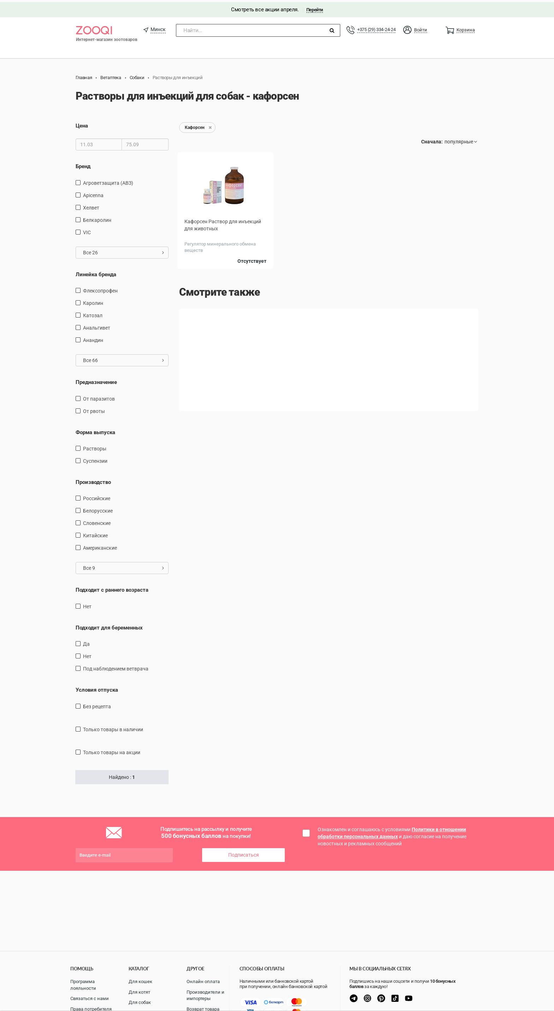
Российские (96, 496)
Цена (82, 123)
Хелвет (91, 205)
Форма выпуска (95, 430)
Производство (93, 480)
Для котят (139, 992)
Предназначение (96, 380)
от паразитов (99, 396)
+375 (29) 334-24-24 (376, 27)
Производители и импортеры (205, 995)
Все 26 (123, 250)
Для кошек (140, 981)
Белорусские (98, 509)
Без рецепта (97, 704)
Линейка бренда (96, 272)
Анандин (93, 338)
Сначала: (432, 139)
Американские (100, 546)
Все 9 (123, 565)
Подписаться (243, 853)
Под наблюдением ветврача (115, 666)
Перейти (314, 7)
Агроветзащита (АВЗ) (108, 180)
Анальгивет (96, 326)
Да (86, 642)
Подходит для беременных (109, 625)
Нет (87, 604)
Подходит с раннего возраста (112, 588)
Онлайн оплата (203, 981)
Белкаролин (97, 217)
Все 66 (123, 358)
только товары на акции (111, 750)
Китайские (95, 533)
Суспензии (95, 459)
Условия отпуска (97, 688)
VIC (87, 230)
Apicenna (93, 193)
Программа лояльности (83, 985)
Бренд (83, 164)
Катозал (92, 313)
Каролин (93, 301)
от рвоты (94, 409)
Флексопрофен (100, 288)
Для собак (140, 1002)
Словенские (97, 521)
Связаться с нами (89, 998)
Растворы (94, 446)
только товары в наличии (113, 727)
